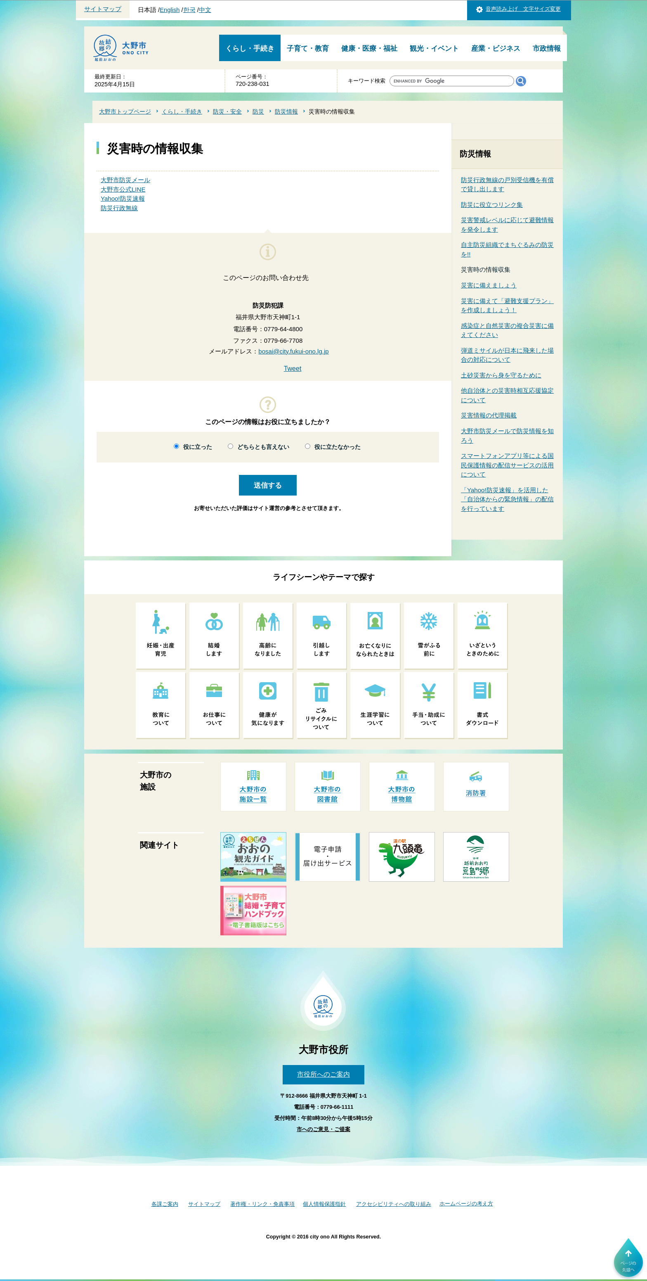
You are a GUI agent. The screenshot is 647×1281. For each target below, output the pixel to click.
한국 (189, 10)
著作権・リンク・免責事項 (262, 1204)
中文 (205, 10)
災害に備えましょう (489, 285)
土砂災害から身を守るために (501, 375)
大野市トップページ (125, 111)
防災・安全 (227, 111)
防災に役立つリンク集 (492, 204)
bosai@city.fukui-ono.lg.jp (293, 351)
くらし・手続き (249, 48)
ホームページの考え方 (466, 1203)
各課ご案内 (164, 1204)
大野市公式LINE (123, 189)
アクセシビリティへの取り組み (393, 1204)
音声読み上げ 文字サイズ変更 (523, 9)
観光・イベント (434, 48)
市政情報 (547, 48)
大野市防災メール (125, 179)
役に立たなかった (337, 447)
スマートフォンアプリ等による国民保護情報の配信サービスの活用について (507, 465)
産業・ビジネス (495, 48)
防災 (258, 111)
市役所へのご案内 (323, 1074)
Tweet (293, 368)
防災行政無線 (119, 207)
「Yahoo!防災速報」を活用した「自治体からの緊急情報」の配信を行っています (507, 499)
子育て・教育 (308, 48)
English (169, 10)
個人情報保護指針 (324, 1204)
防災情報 (286, 111)
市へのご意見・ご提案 (323, 1129)
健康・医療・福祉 (369, 48)
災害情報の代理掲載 (489, 415)
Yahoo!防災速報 (123, 198)
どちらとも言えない (263, 447)
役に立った (197, 447)
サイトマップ (102, 9)
